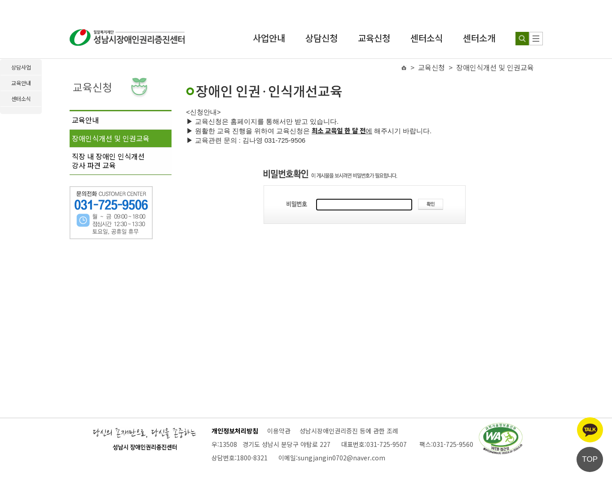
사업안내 (269, 37)
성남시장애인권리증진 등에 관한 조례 (348, 430)
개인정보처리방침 (234, 430)
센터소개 (479, 37)
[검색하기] (522, 38)
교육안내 (85, 119)
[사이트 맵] (536, 38)
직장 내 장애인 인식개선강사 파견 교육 (108, 161)
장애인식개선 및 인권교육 (111, 138)
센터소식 (426, 37)
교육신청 (374, 37)
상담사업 (21, 67)
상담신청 (321, 37)
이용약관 (279, 430)
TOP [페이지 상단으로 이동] (590, 459)
